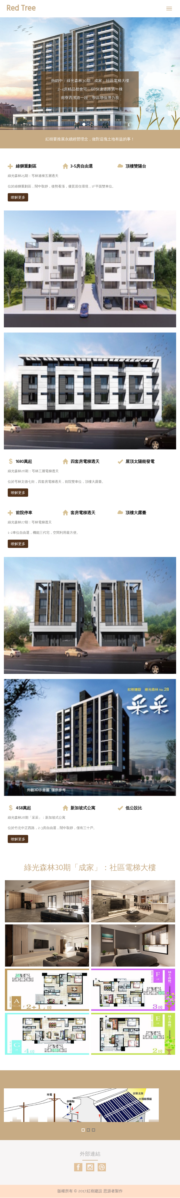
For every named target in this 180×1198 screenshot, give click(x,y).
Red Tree (21, 7)
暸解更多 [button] (18, 492)
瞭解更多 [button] (18, 197)
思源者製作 (113, 1191)
